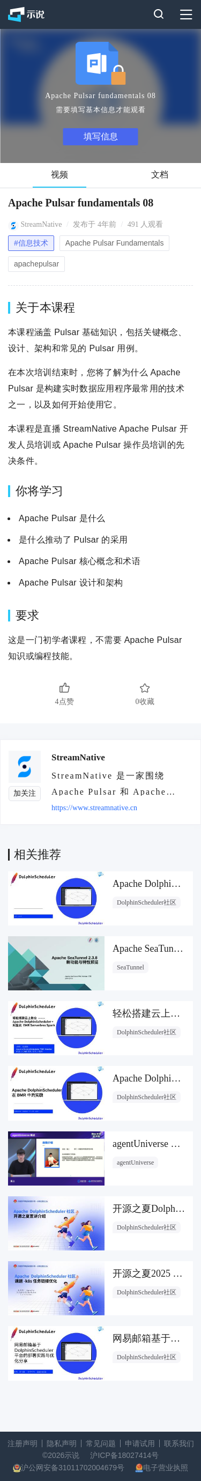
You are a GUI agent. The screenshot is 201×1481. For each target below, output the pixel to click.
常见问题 (101, 1443)
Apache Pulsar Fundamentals (114, 243)
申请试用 (140, 1443)
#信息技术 (31, 243)
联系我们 (179, 1443)
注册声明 (23, 1443)
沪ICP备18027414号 (124, 1455)
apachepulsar (36, 264)
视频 (59, 174)
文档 (159, 174)
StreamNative (41, 224)
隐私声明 (62, 1443)
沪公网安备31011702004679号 (72, 1467)
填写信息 (101, 136)
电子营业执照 (165, 1467)
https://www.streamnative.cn (94, 808)
